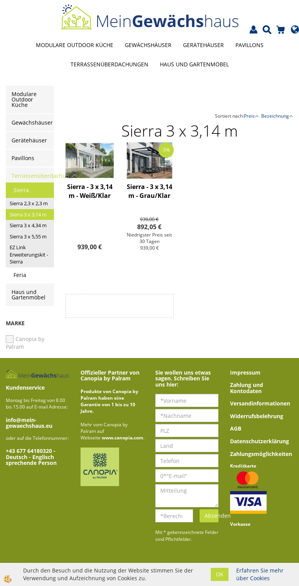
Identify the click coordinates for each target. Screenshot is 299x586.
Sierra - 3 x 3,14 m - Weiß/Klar (90, 191)
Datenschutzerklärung (259, 441)
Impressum (245, 372)
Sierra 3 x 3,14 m (28, 214)
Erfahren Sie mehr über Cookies (260, 574)
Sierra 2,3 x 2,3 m (29, 203)
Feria (19, 275)
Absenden (211, 515)
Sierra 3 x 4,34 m (28, 225)
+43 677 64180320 (30, 450)
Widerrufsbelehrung (256, 416)
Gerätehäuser (203, 45)
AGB (235, 428)
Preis (251, 116)
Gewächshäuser (148, 45)
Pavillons (249, 45)
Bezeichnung (277, 116)
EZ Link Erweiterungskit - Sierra (29, 254)
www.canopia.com (122, 437)
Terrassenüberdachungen (109, 64)
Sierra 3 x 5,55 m (28, 236)
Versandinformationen (260, 403)
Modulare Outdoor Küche (74, 45)
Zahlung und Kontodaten (246, 387)
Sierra (21, 190)
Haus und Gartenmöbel (194, 64)
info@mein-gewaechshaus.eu (29, 422)
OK (219, 574)
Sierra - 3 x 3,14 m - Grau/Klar (149, 191)
